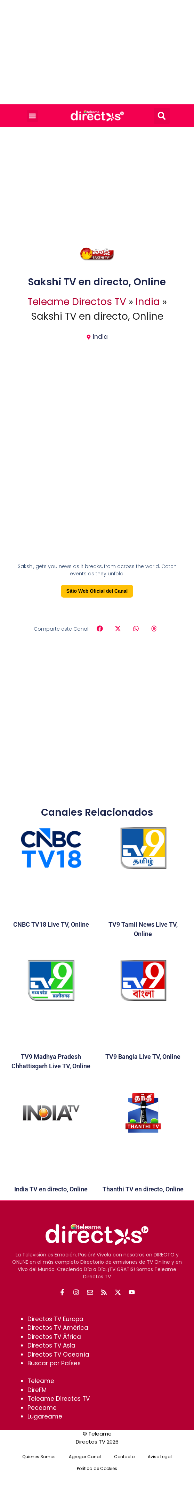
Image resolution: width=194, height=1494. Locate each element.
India (148, 302)
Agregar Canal (85, 1457)
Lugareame (44, 1416)
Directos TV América (57, 1328)
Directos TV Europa (55, 1319)
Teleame (40, 1381)
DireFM (37, 1390)
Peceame (42, 1408)
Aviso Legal (160, 1457)
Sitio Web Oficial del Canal (97, 591)
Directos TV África (54, 1337)
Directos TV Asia (51, 1345)
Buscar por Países (54, 1363)
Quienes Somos (39, 1457)
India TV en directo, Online (51, 1189)
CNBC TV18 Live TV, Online (51, 924)
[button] (32, 116)
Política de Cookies (97, 1468)
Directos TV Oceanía (58, 1354)
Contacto (124, 1457)
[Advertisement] (97, 52)
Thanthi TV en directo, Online (143, 1189)
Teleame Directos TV (76, 302)
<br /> (97, 499)
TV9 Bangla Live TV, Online (142, 1056)
